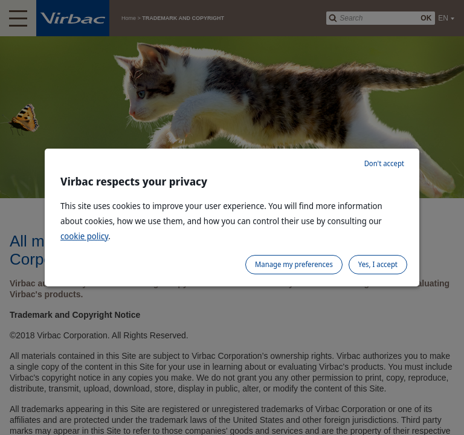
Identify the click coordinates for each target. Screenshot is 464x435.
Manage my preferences (294, 264)
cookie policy (84, 236)
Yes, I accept (378, 264)
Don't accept (384, 163)
